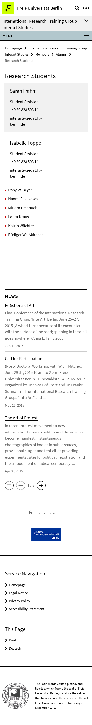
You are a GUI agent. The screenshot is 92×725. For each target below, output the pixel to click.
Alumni (61, 54)
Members (42, 54)
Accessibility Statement (26, 608)
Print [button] (12, 640)
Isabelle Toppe (25, 142)
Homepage (13, 48)
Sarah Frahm (23, 90)
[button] (9, 485)
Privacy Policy (19, 600)
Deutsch (15, 648)
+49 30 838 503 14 (24, 109)
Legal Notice (18, 592)
